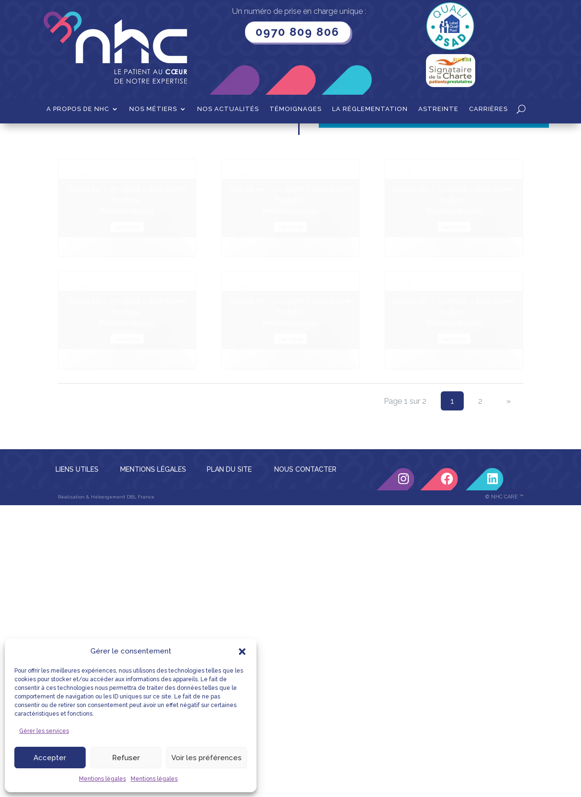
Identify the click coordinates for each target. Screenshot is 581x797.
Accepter (50, 757)
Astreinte (438, 109)
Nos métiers (153, 109)
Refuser (126, 757)
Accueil (69, 138)
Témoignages (295, 109)
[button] (242, 651)
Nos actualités (228, 109)
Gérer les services (44, 731)
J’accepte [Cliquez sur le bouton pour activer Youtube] (127, 323)
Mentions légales (102, 778)
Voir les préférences (206, 757)
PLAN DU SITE (229, 566)
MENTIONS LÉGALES (153, 566)
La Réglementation (370, 109)
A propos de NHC (77, 109)
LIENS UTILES (77, 566)
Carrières (488, 109)
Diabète (102, 138)
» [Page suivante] (508, 497)
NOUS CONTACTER (305, 566)
